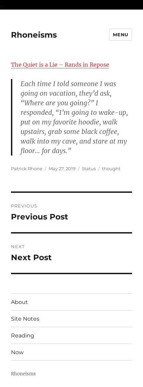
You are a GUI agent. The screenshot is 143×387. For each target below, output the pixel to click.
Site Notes (25, 319)
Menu (120, 34)
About (19, 302)
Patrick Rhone (26, 168)
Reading (22, 335)
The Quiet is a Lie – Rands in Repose (60, 64)
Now (17, 352)
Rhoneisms (34, 35)
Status (89, 168)
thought (111, 168)
